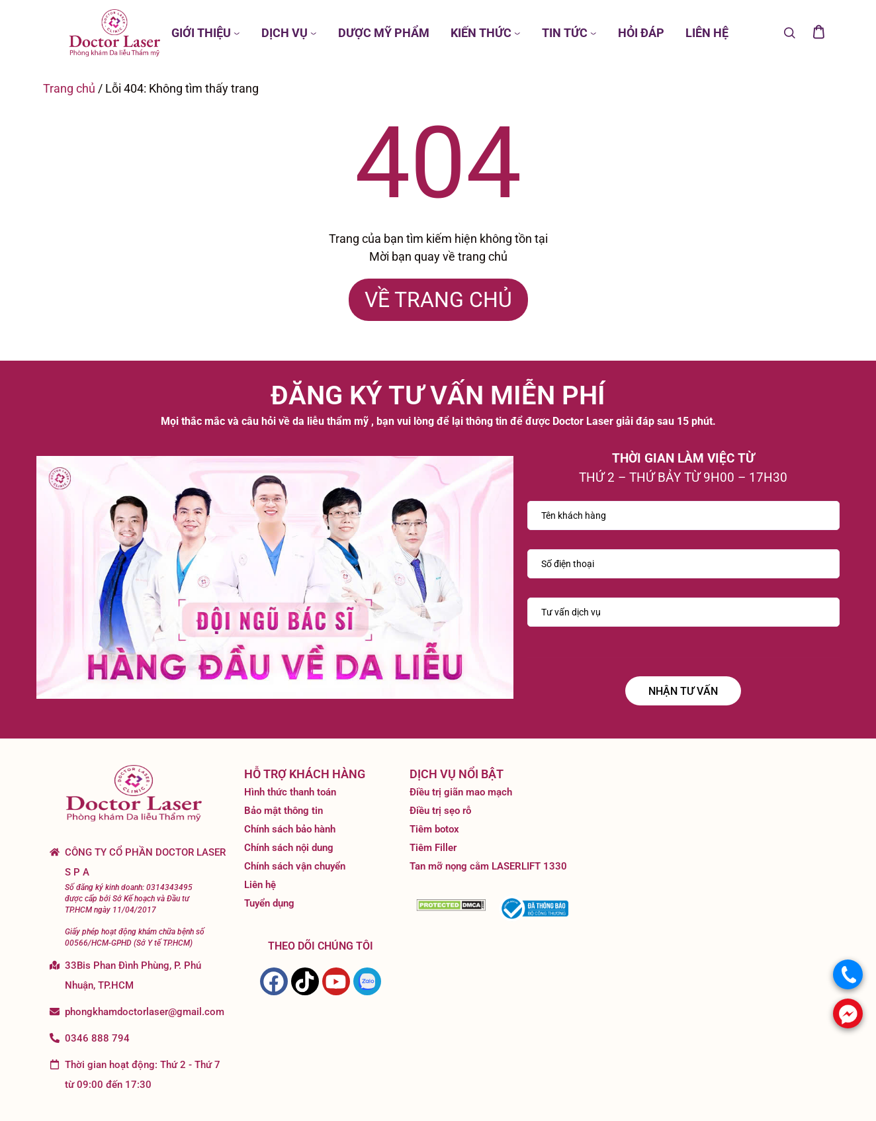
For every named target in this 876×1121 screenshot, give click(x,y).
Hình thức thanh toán (290, 792)
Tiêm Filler (433, 848)
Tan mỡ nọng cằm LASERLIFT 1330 (488, 866)
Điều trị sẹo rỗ (440, 811)
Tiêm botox (434, 829)
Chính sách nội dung (288, 848)
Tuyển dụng (269, 903)
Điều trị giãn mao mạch (461, 792)
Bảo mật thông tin (283, 811)
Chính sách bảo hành (289, 829)
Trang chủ (69, 88)
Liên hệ (260, 885)
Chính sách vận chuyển (294, 866)
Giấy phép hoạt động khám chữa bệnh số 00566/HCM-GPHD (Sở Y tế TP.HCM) (134, 937)
